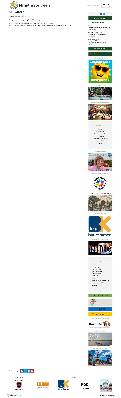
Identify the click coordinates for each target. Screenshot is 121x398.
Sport (100, 143)
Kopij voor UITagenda (100, 18)
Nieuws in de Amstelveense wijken (100, 54)
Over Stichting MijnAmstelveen (96, 268)
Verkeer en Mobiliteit (100, 141)
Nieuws (100, 129)
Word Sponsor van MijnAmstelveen (97, 272)
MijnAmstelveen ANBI (98, 283)
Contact (94, 278)
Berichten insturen (97, 276)
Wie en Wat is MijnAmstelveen (100, 280)
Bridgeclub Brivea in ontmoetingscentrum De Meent (97, 41)
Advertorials (95, 265)
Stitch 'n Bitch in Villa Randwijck (97, 34)
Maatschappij (100, 131)
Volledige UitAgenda (100, 48)
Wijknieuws (100, 136)
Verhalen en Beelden (100, 134)
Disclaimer (94, 285)
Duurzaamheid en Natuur (100, 138)
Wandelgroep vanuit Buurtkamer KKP (99, 27)
